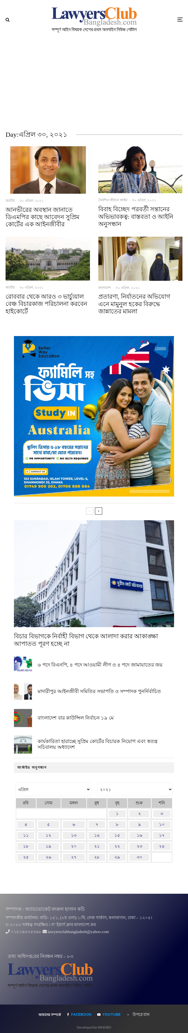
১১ (26, 835)
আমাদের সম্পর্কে (49, 1015)
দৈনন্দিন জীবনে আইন (112, 200)
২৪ (162, 846)
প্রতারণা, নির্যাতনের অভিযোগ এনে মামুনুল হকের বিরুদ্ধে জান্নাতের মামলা (134, 304)
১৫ (117, 835)
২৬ (48, 857)
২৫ (26, 857)
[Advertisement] (94, 81)
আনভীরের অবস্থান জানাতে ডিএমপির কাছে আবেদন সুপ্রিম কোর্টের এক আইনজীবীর (42, 217)
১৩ (74, 835)
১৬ (139, 835)
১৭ (162, 835)
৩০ (139, 857)
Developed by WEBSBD (94, 1027)
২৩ (139, 846)
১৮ (26, 846)
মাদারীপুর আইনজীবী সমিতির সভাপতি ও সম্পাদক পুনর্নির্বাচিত (99, 691)
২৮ (97, 857)
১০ (162, 824)
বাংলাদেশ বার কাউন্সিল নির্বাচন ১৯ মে (76, 719)
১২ (48, 835)
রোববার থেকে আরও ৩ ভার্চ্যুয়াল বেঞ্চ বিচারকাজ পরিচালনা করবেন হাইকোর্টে (46, 304)
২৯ (117, 857)
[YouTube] (108, 1014)
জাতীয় (10, 200)
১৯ (48, 846)
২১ (97, 846)
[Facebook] (79, 1014)
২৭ (74, 857)
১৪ (97, 835)
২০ (74, 846)
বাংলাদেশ (104, 288)
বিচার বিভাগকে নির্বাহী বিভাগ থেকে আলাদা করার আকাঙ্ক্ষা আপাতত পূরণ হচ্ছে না (86, 640)
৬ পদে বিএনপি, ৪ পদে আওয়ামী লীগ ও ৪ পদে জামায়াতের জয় (100, 665)
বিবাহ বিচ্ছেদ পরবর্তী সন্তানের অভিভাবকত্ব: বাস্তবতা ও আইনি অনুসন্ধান (136, 216)
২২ (117, 846)
